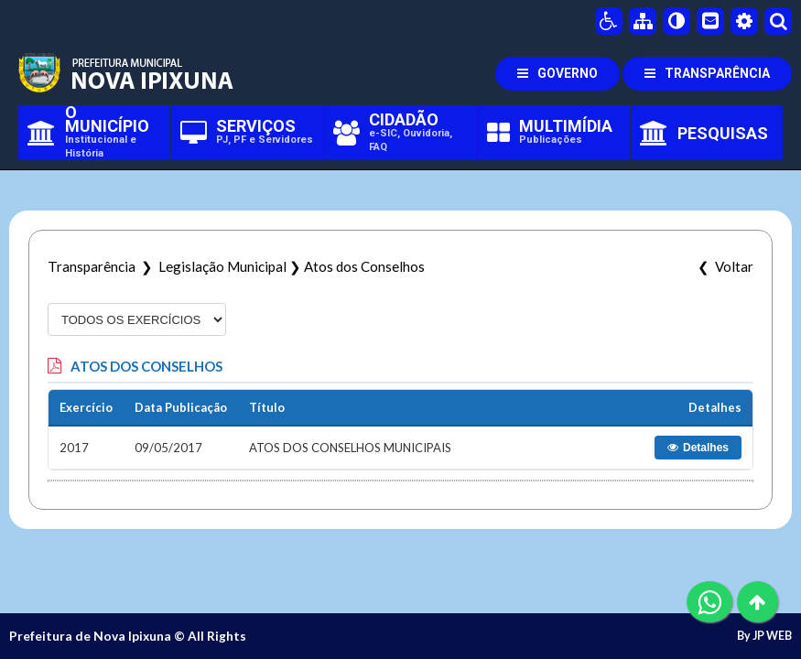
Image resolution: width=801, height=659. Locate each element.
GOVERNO (557, 73)
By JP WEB (764, 636)
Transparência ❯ (103, 266)
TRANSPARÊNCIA (707, 73)
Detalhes (698, 447)
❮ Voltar (722, 266)
